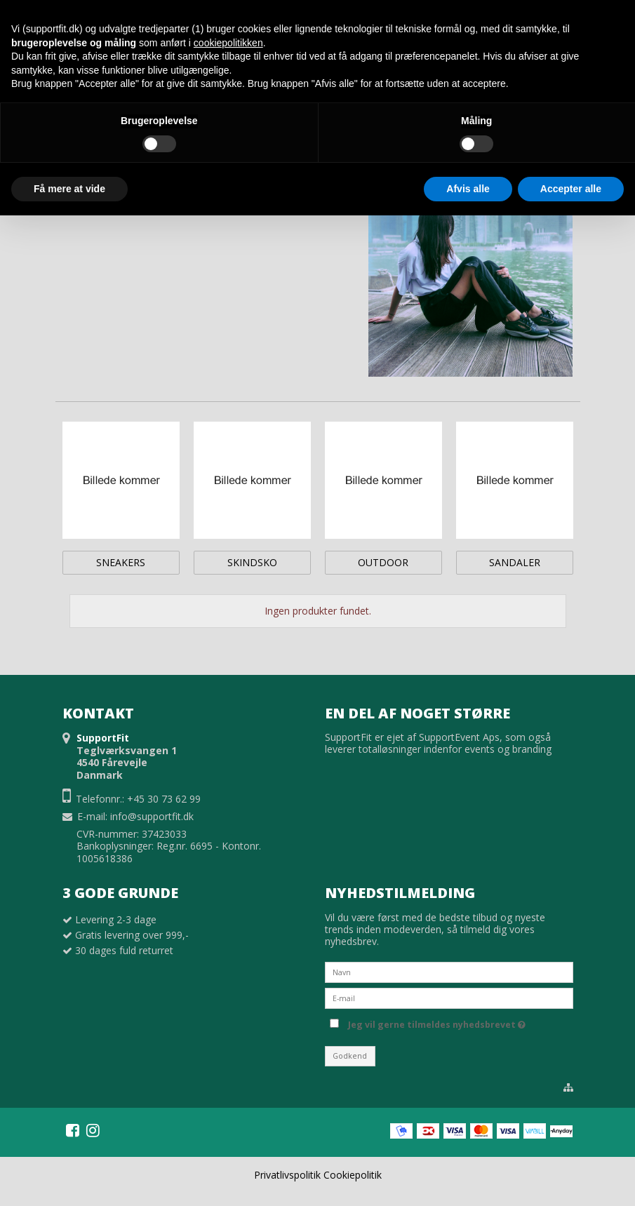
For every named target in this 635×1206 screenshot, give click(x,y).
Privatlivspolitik (287, 1174)
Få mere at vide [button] (69, 188)
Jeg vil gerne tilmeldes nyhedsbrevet (437, 1022)
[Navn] (449, 971)
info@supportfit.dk (152, 816)
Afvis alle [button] (467, 188)
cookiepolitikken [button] (228, 42)
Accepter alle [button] (570, 188)
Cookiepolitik (352, 1174)
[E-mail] (449, 997)
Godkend (350, 1056)
